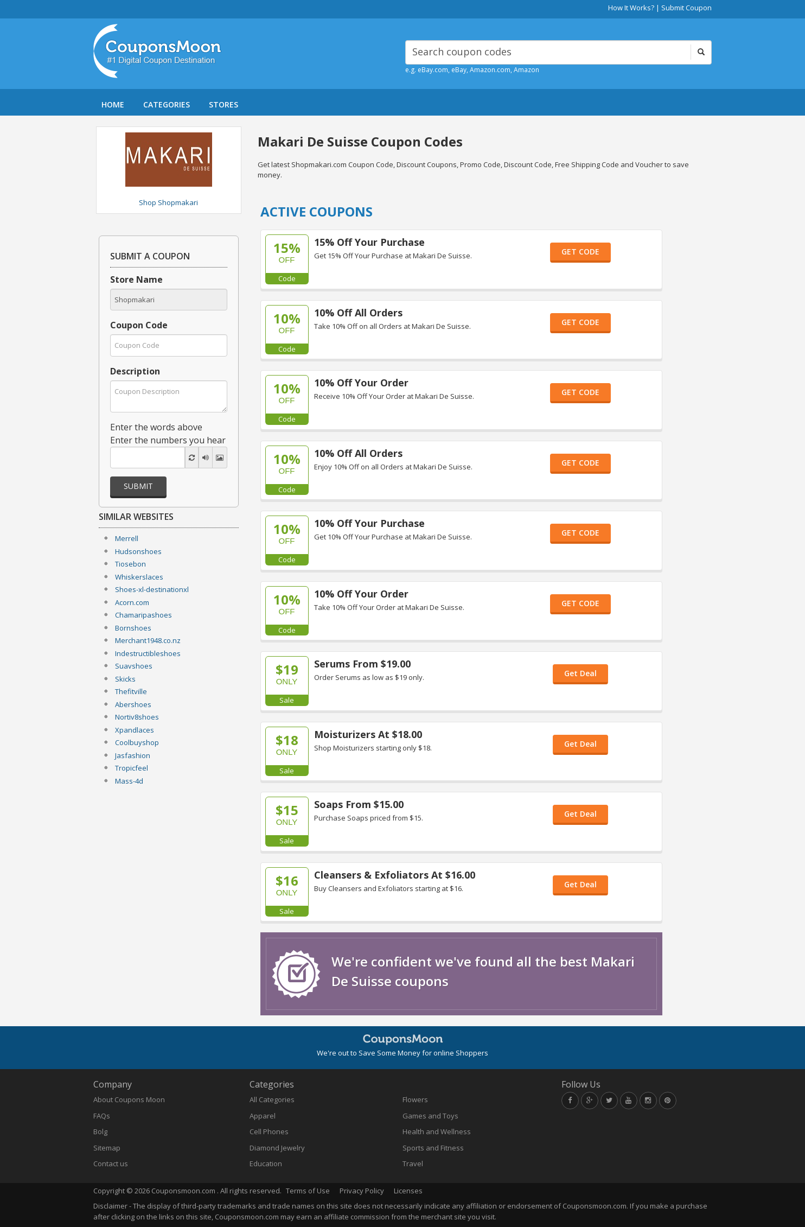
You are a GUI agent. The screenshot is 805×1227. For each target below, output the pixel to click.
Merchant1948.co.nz (148, 640)
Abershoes (133, 704)
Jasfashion (132, 755)
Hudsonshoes (138, 551)
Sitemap (106, 1148)
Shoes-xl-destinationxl (152, 589)
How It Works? (631, 7)
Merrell (126, 538)
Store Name (136, 279)
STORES (223, 104)
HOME (112, 104)
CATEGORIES (166, 104)
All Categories (272, 1099)
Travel (413, 1163)
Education (266, 1163)
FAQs (101, 1116)
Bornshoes (133, 628)
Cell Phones (269, 1131)
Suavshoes (133, 666)
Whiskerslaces (139, 577)
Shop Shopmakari (168, 202)
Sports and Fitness (433, 1148)
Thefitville (131, 691)
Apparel (263, 1116)
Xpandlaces (134, 730)
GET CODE (580, 251)
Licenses (408, 1191)
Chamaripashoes (143, 615)
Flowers (415, 1099)
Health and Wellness (437, 1131)
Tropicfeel (131, 768)
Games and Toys (430, 1116)
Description (135, 371)
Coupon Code (139, 325)
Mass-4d (129, 781)
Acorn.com (132, 602)
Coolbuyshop (137, 742)
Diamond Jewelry (277, 1148)
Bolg (100, 1131)
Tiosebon (130, 564)
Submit (138, 486)
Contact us (110, 1163)
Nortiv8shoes (137, 717)
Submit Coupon (686, 7)
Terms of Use (308, 1191)
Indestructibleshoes (148, 653)
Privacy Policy (362, 1191)
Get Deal (580, 673)
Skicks (125, 679)
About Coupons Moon (129, 1099)
